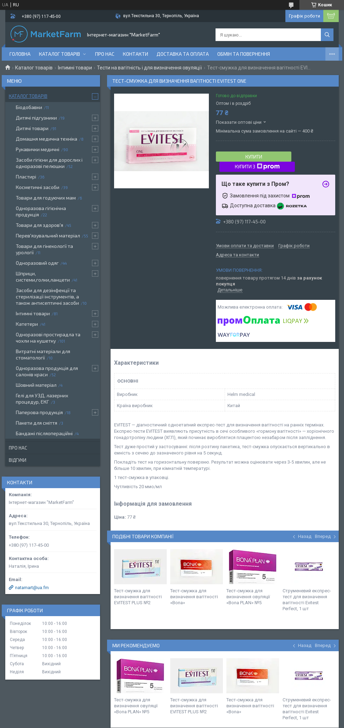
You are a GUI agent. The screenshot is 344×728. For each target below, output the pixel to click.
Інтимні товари (75, 67)
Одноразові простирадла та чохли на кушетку (48, 337)
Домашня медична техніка (46, 139)
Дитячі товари (32, 128)
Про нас (104, 54)
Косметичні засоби (37, 187)
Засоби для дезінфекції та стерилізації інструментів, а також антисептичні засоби (47, 296)
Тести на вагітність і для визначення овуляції (149, 67)
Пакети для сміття (36, 423)
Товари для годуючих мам (46, 198)
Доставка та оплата (183, 54)
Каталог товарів (59, 54)
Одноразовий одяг (37, 263)
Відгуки (17, 460)
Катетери (27, 324)
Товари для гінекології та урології (44, 249)
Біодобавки (29, 107)
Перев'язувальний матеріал (48, 235)
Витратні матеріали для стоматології (43, 354)
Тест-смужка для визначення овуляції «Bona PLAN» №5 (248, 596)
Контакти (135, 54)
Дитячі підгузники (36, 118)
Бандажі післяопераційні (44, 433)
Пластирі (26, 177)
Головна (20, 54)
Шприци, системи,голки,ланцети (43, 276)
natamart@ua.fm (32, 587)
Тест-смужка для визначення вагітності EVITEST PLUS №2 (138, 596)
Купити (253, 157)
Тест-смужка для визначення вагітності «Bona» (194, 596)
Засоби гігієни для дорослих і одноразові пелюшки (49, 163)
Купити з (257, 166)
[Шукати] (327, 34)
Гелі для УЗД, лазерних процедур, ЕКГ (42, 398)
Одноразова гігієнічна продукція (41, 211)
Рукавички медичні (37, 149)
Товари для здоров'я (39, 225)
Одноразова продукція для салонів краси (47, 371)
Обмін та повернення (243, 54)
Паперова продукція (39, 412)
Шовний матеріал (36, 385)
